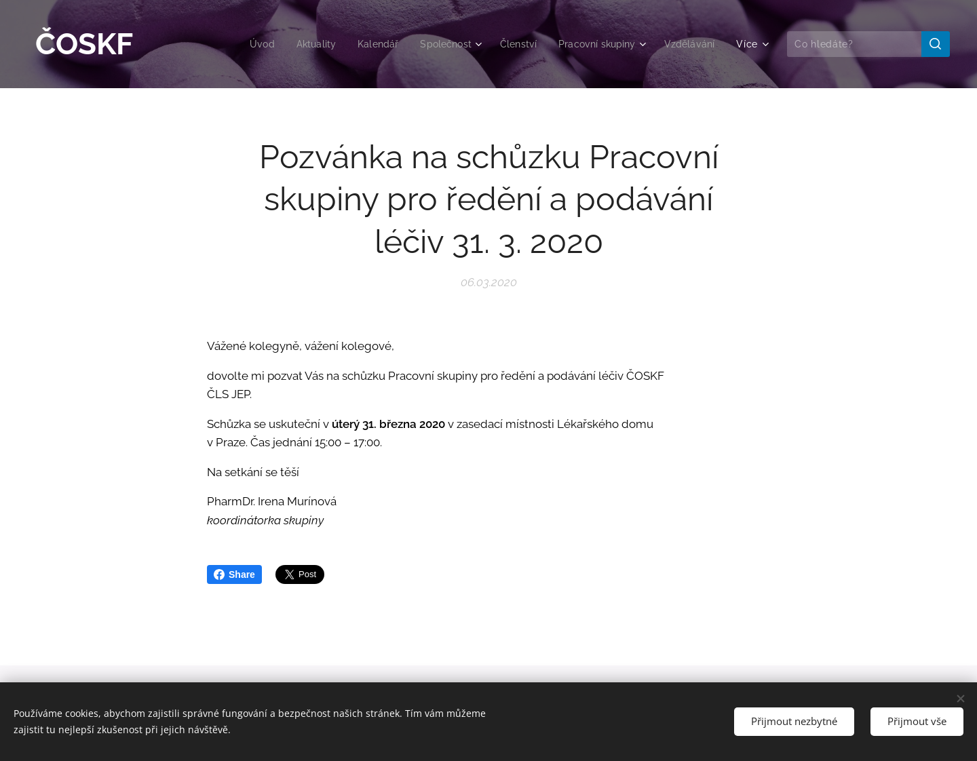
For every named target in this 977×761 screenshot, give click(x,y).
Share (234, 574)
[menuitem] (243, 44)
